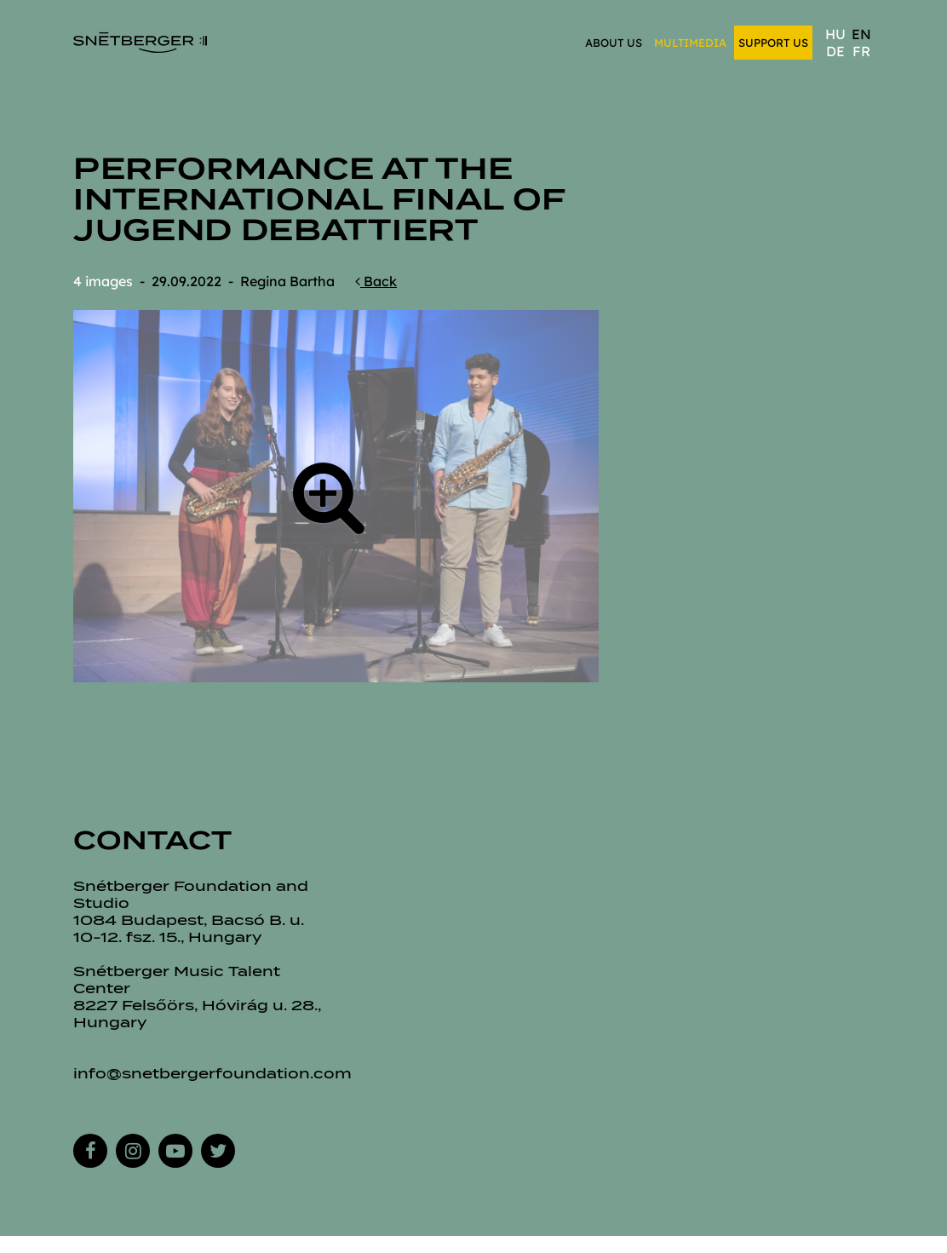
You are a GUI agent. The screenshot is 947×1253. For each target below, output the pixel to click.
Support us (773, 42)
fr (861, 51)
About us (613, 42)
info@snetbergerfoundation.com (212, 1074)
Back (376, 281)
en (861, 34)
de (835, 51)
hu (835, 34)
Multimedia (690, 42)
